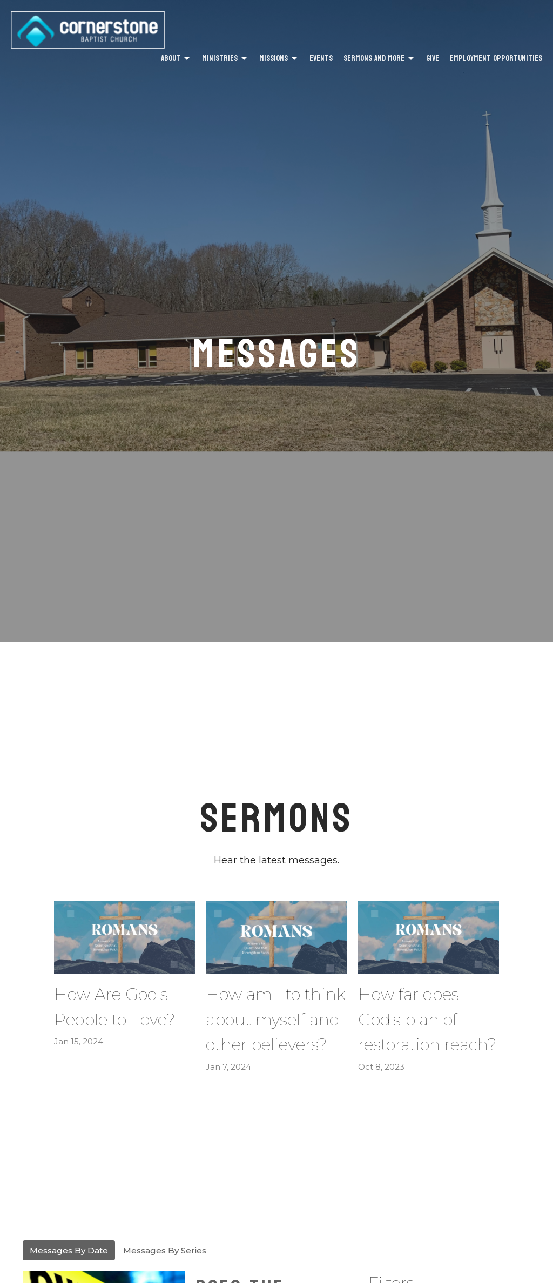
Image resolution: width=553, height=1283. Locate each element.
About (176, 58)
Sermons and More (379, 58)
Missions (279, 58)
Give (432, 58)
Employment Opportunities (496, 58)
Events (321, 58)
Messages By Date (69, 1250)
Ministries (225, 58)
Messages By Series (164, 1250)
